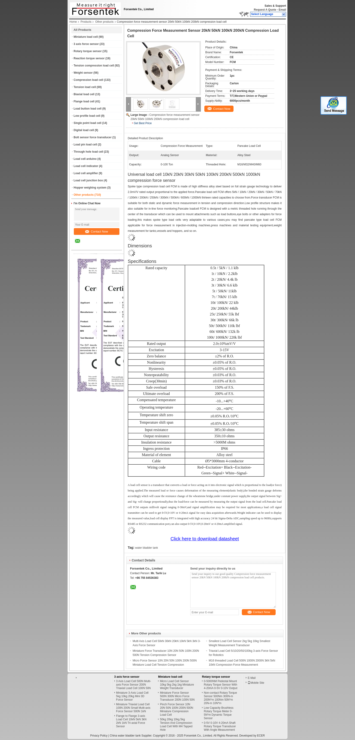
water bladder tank (146, 547)
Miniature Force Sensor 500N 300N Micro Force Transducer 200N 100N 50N (177, 696)
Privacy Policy (99, 735)
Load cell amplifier (86, 173)
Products (86, 21)
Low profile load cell (87, 115)
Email (282, 9)
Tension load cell (85, 87)
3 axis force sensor (86, 44)
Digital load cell (84, 130)
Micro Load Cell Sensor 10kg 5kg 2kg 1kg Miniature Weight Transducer (177, 685)
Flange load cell (84, 101)
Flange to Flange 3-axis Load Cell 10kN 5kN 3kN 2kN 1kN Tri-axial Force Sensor (131, 721)
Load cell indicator (86, 166)
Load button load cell (88, 108)
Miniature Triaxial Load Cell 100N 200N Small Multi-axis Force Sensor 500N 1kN (133, 708)
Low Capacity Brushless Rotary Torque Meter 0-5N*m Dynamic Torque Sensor (219, 713)
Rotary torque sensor (88, 51)
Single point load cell (87, 123)
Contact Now (96, 231)
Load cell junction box (88, 180)
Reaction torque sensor (89, 58)
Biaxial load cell (84, 94)
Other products (104, 21)
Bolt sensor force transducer (93, 137)
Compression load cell (88, 80)
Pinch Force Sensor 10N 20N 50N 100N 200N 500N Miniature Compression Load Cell (176, 709)
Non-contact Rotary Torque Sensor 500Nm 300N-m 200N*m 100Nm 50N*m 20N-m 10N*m (220, 698)
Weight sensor (83, 72)
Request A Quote (265, 9)
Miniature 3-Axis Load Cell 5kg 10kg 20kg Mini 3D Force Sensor (132, 696)
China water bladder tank (125, 735)
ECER (261, 735)
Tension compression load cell (94, 65)
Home (73, 21)
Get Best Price (143, 123)
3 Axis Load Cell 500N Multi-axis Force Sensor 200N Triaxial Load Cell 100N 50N (133, 685)
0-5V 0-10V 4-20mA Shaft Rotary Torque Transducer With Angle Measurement (220, 726)
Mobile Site (256, 682)
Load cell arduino (85, 159)
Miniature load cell (86, 36)
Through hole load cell (88, 151)
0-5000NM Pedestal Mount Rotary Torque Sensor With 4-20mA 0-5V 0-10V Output (220, 685)
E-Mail (251, 678)
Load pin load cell (85, 144)
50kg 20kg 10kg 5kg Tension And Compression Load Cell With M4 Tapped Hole (176, 724)
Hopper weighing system (90, 187)
